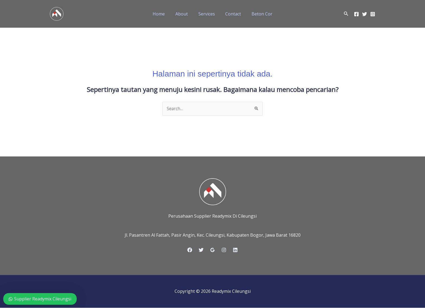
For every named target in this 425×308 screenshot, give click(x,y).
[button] (346, 13)
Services (206, 14)
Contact (231, 14)
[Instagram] (372, 14)
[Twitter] (364, 14)
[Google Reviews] (212, 250)
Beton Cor (258, 14)
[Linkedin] (235, 250)
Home (162, 14)
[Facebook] (356, 14)
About (183, 14)
